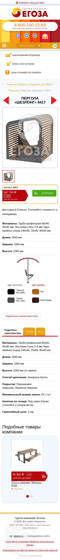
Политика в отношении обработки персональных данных (30, 543)
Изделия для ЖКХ (40, 84)
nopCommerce (35, 555)
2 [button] (31, 496)
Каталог (23, 84)
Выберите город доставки (31, 3)
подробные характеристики (21, 316)
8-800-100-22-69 (30, 25)
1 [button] (27, 496)
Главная (12, 84)
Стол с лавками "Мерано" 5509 (26, 484)
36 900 (27, 476)
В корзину (48, 193)
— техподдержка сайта (32, 536)
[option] (30, 137)
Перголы (13, 90)
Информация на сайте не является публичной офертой (30, 550)
